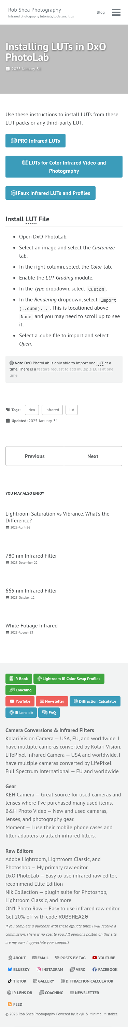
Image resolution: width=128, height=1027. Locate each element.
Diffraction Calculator (95, 700)
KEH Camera (19, 794)
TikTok (17, 980)
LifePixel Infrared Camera (35, 754)
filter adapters (21, 835)
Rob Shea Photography (41, 12)
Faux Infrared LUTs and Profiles (50, 193)
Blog (101, 12)
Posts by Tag (70, 957)
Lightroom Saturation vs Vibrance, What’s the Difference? (57, 516)
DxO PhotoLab (22, 875)
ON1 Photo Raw (23, 908)
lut (71, 409)
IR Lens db (21, 712)
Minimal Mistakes (103, 1013)
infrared (52, 409)
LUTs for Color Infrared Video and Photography (64, 166)
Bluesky (18, 968)
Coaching (21, 689)
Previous (35, 455)
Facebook (105, 968)
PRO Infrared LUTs (35, 140)
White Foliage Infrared (31, 625)
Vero (77, 968)
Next (92, 455)
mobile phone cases (79, 827)
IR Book (19, 678)
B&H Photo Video (25, 810)
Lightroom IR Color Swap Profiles (69, 678)
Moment (15, 827)
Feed (14, 1003)
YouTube (20, 700)
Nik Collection (21, 891)
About (17, 957)
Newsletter (52, 700)
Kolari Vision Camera (29, 737)
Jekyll (80, 1013)
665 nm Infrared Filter (31, 590)
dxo (32, 409)
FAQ (49, 712)
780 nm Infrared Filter (31, 555)
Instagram (49, 968)
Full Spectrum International (37, 770)
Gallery (43, 980)
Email (40, 957)
